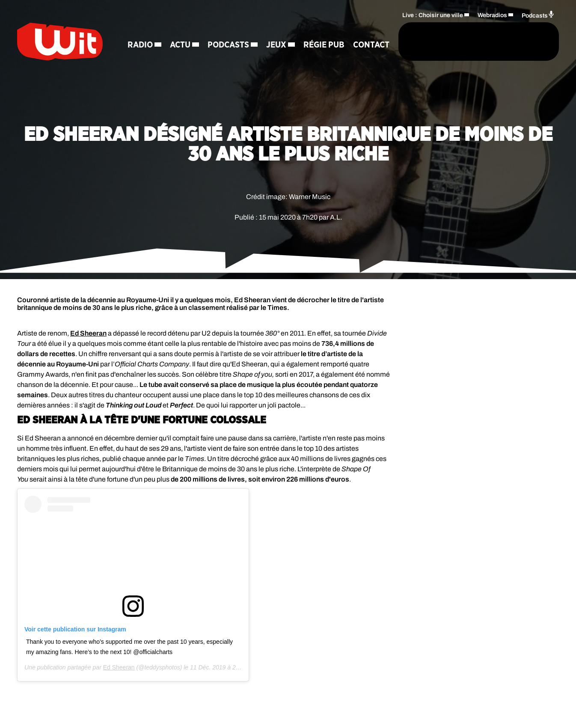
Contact (146, 60)
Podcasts (228, 30)
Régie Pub (323, 30)
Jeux (276, 30)
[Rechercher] (374, 41)
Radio (140, 30)
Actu (180, 30)
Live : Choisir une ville (432, 15)
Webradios (492, 15)
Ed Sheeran (88, 333)
